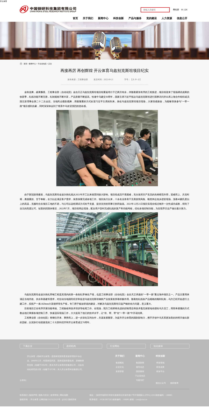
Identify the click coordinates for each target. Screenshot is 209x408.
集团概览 (120, 363)
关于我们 (88, 18)
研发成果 (160, 367)
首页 (75, 18)
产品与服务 (135, 18)
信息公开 (182, 18)
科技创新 (118, 18)
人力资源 (167, 18)
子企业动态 (42, 64)
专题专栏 (140, 380)
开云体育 (3, 1)
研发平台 (160, 371)
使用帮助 (54, 395)
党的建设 (151, 18)
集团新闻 (140, 363)
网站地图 (64, 395)
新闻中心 (103, 18)
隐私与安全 (44, 395)
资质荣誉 (120, 371)
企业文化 (120, 367)
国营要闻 (140, 371)
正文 (50, 64)
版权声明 (33, 395)
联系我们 (24, 395)
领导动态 (140, 367)
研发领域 (160, 363)
